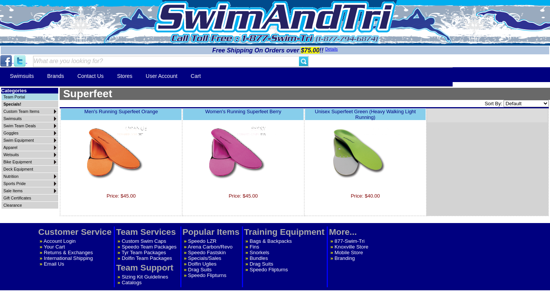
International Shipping (68, 258)
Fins (254, 247)
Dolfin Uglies (202, 264)
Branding (345, 258)
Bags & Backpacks (271, 241)
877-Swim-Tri (350, 241)
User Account (161, 76)
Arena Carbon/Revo (210, 247)
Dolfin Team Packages (147, 258)
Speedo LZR (202, 241)
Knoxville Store (352, 247)
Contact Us (90, 76)
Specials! (12, 104)
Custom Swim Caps (144, 241)
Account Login (60, 241)
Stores (124, 76)
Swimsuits (22, 76)
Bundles (259, 258)
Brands (55, 76)
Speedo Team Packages (149, 247)
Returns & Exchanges (68, 252)
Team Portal (14, 97)
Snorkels (259, 252)
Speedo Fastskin (207, 252)
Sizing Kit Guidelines (145, 277)
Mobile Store (349, 252)
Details (331, 49)
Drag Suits (199, 269)
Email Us (54, 264)
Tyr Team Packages (144, 252)
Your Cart (54, 247)
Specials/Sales (204, 258)
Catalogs (132, 282)
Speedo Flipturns (207, 275)
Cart (195, 76)
